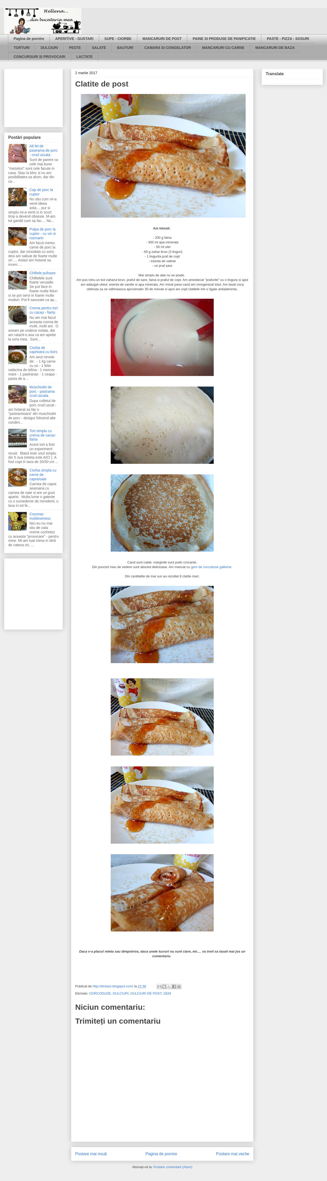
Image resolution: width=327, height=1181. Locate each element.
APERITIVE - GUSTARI (74, 39)
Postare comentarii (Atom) (172, 1167)
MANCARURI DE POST (162, 39)
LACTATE (84, 57)
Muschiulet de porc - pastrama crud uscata (42, 391)
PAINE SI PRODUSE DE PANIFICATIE (224, 39)
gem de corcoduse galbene (211, 567)
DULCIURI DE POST (146, 993)
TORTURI (22, 48)
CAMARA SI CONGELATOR (167, 48)
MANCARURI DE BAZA (275, 48)
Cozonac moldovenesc (40, 516)
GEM (167, 993)
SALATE (99, 48)
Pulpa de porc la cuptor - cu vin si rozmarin (43, 233)
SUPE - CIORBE (118, 39)
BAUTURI (125, 48)
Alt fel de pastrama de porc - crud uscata (44, 150)
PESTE (75, 48)
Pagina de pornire (29, 39)
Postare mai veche (232, 1154)
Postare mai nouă (91, 1154)
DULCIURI (49, 48)
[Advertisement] (34, 96)
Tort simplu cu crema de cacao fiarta (42, 435)
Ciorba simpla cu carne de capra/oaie (43, 474)
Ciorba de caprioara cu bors (43, 350)
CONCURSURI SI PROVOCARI (39, 57)
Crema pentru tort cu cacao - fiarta (44, 310)
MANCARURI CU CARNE (223, 48)
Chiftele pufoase (43, 273)
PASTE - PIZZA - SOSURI (288, 39)
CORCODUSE (100, 993)
